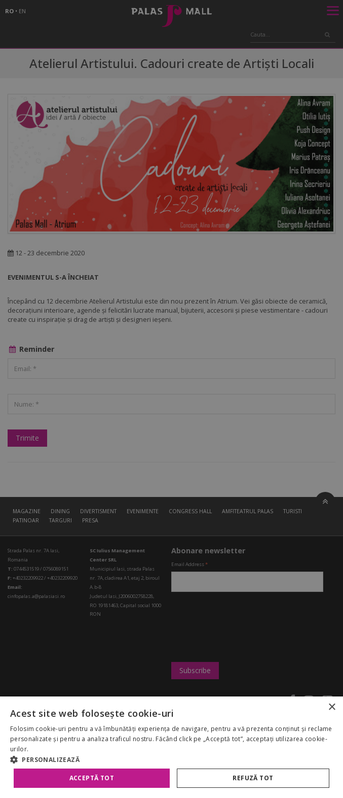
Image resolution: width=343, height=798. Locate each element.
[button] (171, 759)
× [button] (331, 707)
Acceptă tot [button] (91, 778)
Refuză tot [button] (253, 778)
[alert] (171, 399)
